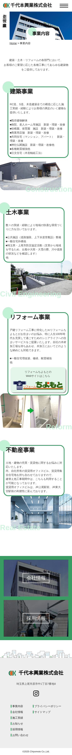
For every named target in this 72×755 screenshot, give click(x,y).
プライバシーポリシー (47, 706)
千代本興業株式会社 (36, 673)
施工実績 (17, 717)
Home (13, 43)
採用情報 (17, 729)
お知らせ (17, 723)
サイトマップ (42, 711)
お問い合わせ (20, 735)
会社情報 (17, 711)
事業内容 (17, 706)
